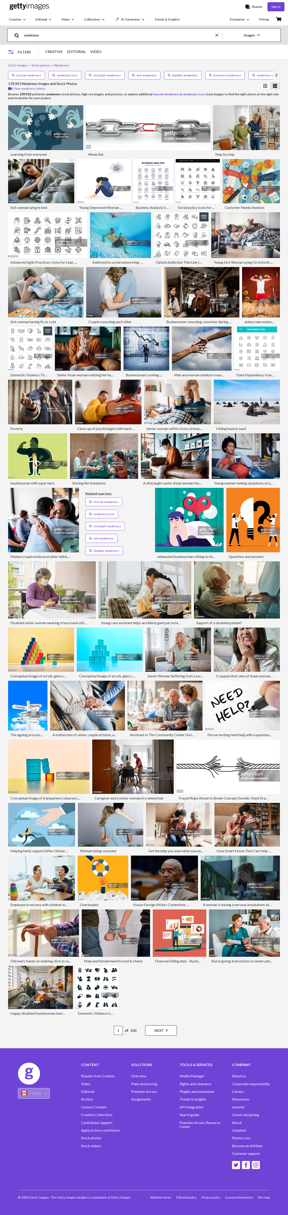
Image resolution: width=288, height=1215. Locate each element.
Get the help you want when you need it (178, 851)
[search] (18, 35)
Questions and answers (246, 556)
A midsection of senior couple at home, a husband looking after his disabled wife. (114, 735)
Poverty (16, 428)
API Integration (191, 1107)
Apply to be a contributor (100, 1130)
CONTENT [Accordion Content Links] (90, 1065)
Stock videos (91, 1146)
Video (85, 1084)
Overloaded (89, 904)
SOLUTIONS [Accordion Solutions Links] (141, 1065)
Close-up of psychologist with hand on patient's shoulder (120, 428)
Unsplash (239, 1130)
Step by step (224, 154)
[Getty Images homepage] (29, 6)
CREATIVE (54, 52)
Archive (87, 1099)
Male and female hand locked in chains (113, 961)
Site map (264, 1197)
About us (239, 1076)
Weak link (96, 154)
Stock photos (91, 1138)
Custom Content (93, 1107)
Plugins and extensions (197, 1091)
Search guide (189, 1115)
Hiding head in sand (231, 428)
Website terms (158, 1197)
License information (238, 1197)
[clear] (219, 35)
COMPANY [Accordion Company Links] (241, 1065)
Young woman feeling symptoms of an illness (248, 483)
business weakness (225, 75)
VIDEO (96, 52)
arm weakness (144, 75)
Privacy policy (209, 1197)
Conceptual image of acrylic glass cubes (41, 676)
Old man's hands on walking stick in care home (45, 961)
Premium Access (144, 1091)
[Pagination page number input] (115, 1030)
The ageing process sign (28, 735)
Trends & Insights (193, 1099)
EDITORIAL (77, 52)
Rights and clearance (195, 1084)
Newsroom (240, 1099)
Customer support (246, 1153)
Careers (238, 1091)
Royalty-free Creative (98, 1076)
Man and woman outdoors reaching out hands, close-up (216, 375)
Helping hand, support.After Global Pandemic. (45, 851)
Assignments (141, 1099)
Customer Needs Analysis (244, 207)
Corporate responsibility (251, 1084)
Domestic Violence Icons (97, 1013)
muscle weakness (26, 75)
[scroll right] (276, 75)
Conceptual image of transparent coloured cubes (47, 798)
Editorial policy (185, 1197)
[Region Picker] (34, 1093)
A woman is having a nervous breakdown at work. (240, 904)
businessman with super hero (32, 483)
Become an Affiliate (247, 1146)
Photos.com (241, 1138)
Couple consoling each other (110, 322)
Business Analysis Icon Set (156, 207)
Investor (238, 1107)
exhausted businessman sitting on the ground (191, 556)
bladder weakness (183, 75)
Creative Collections (96, 1115)
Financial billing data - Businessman (182, 961)
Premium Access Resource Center (200, 1125)
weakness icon (65, 75)
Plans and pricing (144, 1084)
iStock (237, 1123)
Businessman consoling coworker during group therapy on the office (218, 322)
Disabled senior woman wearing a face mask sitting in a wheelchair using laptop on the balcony (82, 623)
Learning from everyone (28, 154)
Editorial (87, 1091)
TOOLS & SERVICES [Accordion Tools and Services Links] (196, 1065)
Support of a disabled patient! (219, 623)
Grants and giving (245, 1115)
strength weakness (105, 75)
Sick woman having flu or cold (33, 322)
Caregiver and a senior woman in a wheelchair (129, 798)
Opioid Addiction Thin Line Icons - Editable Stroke (194, 262)
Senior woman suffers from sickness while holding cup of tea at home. (199, 428)
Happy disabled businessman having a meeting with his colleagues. (61, 1013)
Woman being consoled (98, 851)
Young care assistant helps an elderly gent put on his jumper (146, 623)
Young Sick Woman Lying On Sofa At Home (247, 262)
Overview (138, 1076)
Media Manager (192, 1076)
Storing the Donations (89, 483)
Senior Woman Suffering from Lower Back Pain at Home (191, 676)
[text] (118, 35)
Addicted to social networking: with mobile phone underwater (139, 262)
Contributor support (96, 1123)
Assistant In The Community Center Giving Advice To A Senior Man (181, 735)
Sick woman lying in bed (28, 207)
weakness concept (267, 75)
